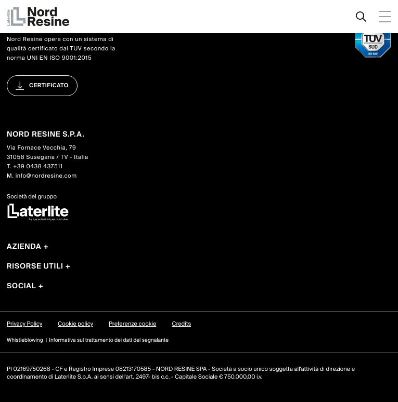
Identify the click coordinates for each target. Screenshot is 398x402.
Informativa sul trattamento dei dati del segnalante (109, 340)
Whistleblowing (25, 340)
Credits (181, 324)
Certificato (49, 85)
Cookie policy (75, 324)
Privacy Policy (24, 324)
